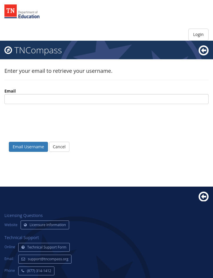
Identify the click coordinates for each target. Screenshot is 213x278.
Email (10, 91)
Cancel (59, 146)
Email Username (28, 146)
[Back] (204, 196)
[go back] (204, 50)
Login (198, 34)
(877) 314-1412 (36, 270)
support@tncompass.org (45, 258)
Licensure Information (45, 224)
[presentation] (49, 125)
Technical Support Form (43, 247)
